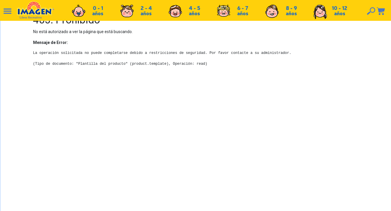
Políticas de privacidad (207, 170)
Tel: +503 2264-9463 (328, 172)
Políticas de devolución (207, 164)
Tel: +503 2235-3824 (328, 165)
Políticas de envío (202, 157)
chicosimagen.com (212, 203)
